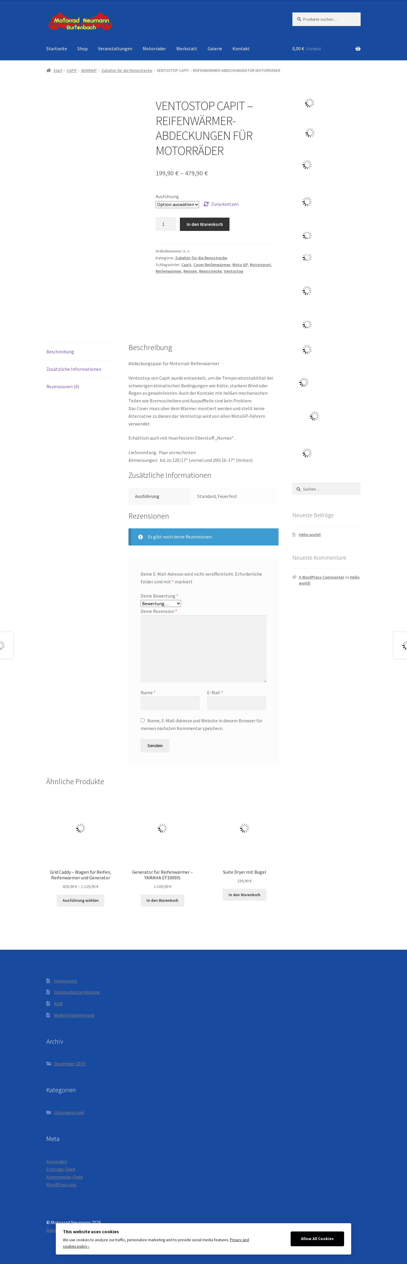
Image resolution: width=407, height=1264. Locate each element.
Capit (186, 264)
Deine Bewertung (159, 596)
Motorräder (154, 48)
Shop (82, 48)
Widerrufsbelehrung (74, 1015)
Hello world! (310, 534)
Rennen (190, 271)
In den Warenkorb (205, 224)
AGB (58, 1003)
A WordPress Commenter (321, 577)
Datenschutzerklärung (77, 992)
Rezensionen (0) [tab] (62, 386)
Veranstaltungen (115, 48)
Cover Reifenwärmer (211, 264)
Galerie (215, 48)
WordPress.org (61, 1184)
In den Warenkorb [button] (162, 900)
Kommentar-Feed (64, 1177)
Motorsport (260, 264)
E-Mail (215, 692)
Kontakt (241, 48)
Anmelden (56, 1161)
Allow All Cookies (317, 1238)
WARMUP (89, 70)
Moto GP (240, 264)
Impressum (65, 981)
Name (148, 692)
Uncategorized (69, 1112)
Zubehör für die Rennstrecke (126, 70)
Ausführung (167, 196)
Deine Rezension (159, 611)
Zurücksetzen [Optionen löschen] (225, 204)
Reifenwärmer (168, 271)
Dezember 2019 (69, 1063)
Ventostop (233, 271)
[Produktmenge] (166, 224)
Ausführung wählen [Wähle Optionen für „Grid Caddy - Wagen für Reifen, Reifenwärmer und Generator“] (81, 900)
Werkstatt (186, 48)
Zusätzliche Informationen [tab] (73, 369)
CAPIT (72, 70)
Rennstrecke (210, 271)
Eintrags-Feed (60, 1169)
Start (57, 70)
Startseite (56, 48)
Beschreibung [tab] (60, 352)
